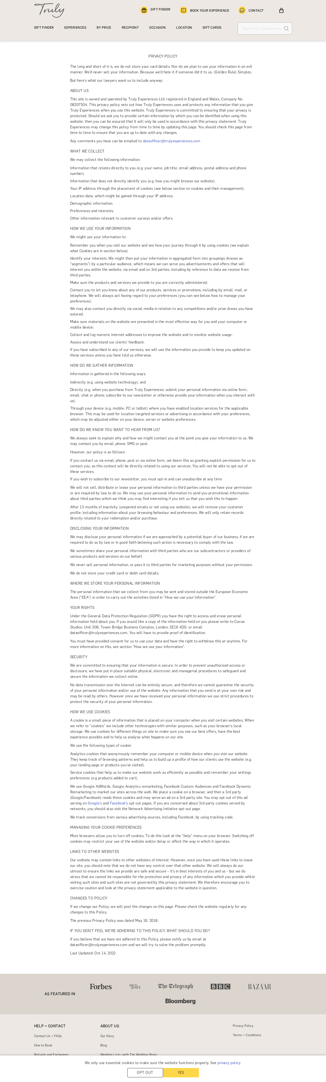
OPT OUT (145, 1072)
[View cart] (281, 10)
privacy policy (228, 1063)
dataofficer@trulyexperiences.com (171, 141)
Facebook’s (119, 803)
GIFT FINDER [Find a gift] (155, 10)
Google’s (95, 803)
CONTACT (250, 10)
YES (181, 1072)
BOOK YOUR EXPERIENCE (204, 10)
